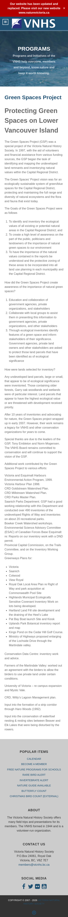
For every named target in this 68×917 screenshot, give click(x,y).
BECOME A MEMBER (34, 764)
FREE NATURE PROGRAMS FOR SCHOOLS (34, 769)
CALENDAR (34, 758)
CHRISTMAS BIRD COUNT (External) (34, 796)
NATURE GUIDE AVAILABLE (34, 785)
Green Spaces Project (33, 97)
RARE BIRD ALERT (34, 774)
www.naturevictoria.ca (34, 12)
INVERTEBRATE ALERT (34, 780)
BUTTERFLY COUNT (34, 790)
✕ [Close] (64, 8)
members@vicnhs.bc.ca (34, 864)
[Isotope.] (34, 23)
